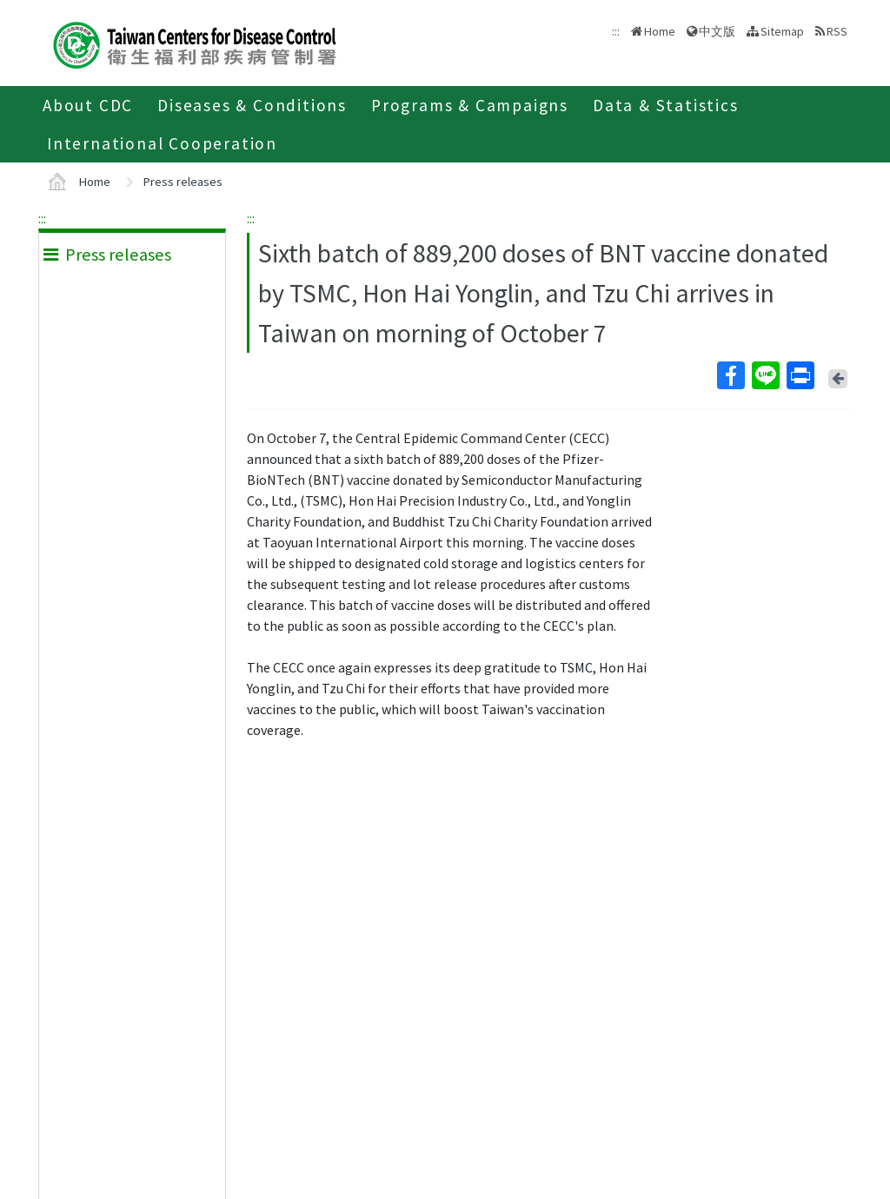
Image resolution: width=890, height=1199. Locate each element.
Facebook (730, 375)
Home (659, 31)
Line (765, 375)
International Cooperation (162, 143)
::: (42, 218)
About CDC (88, 105)
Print (799, 375)
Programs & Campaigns (469, 105)
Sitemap (782, 31)
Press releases (182, 181)
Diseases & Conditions (252, 105)
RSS (837, 31)
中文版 (717, 31)
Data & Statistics (666, 105)
